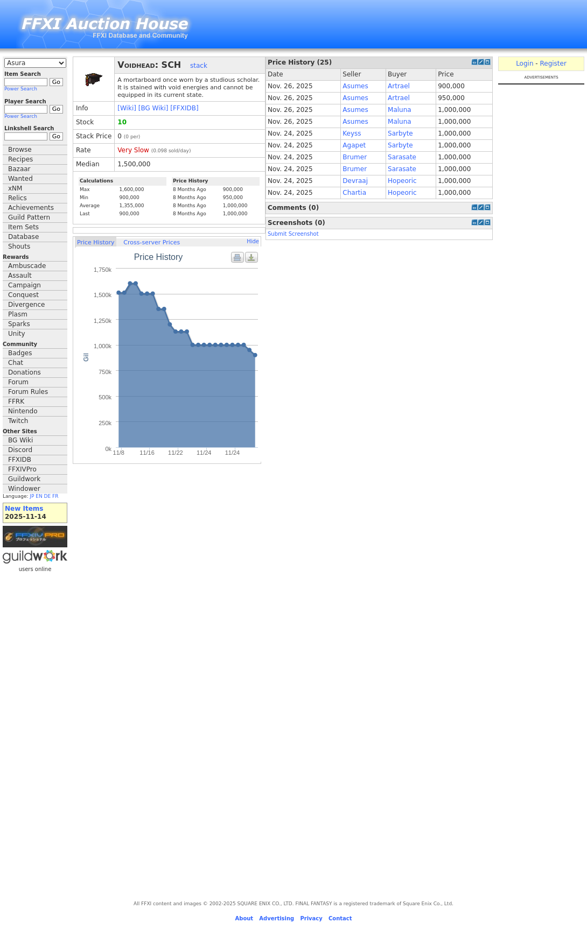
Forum (18, 382)
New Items (24, 508)
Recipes (20, 159)
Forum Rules (28, 392)
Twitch (18, 421)
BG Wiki (20, 440)
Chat (15, 363)
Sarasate (402, 157)
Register (553, 63)
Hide (253, 241)
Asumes (355, 86)
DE (47, 496)
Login (524, 63)
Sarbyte (400, 133)
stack (198, 65)
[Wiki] (126, 108)
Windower (24, 488)
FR (55, 496)
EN (39, 496)
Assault (20, 275)
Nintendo (23, 411)
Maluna (399, 110)
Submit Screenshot (293, 234)
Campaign (24, 285)
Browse (20, 149)
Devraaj (355, 181)
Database (23, 237)
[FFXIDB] (184, 108)
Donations (24, 372)
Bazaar (19, 169)
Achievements (31, 208)
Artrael (399, 86)
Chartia (354, 192)
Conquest (23, 295)
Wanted (20, 178)
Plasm (17, 314)
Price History (95, 242)
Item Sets (23, 227)
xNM (15, 188)
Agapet (354, 145)
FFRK (16, 401)
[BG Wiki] (153, 108)
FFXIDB (19, 459)
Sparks (19, 324)
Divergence (26, 304)
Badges (20, 353)
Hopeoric (402, 181)
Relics (17, 198)
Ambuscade (27, 266)
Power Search (20, 88)
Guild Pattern (29, 217)
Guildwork (24, 479)
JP (32, 496)
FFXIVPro (22, 469)
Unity (16, 333)
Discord (20, 450)
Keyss (352, 133)
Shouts (19, 246)
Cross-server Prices (151, 242)
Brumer (355, 157)
